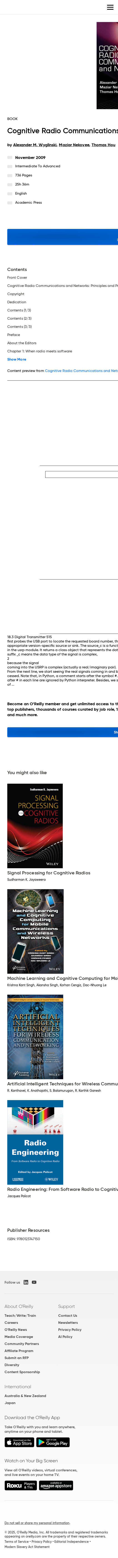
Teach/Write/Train (20, 1315)
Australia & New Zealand (25, 1395)
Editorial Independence (71, 1542)
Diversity (12, 1364)
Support (66, 1306)
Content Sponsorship (22, 1372)
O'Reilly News (16, 1329)
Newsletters (68, 1322)
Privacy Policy (69, 1329)
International (18, 1386)
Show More (16, 359)
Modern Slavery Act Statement (27, 1547)
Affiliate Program (19, 1350)
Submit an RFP (17, 1357)
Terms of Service (17, 1542)
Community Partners (22, 1343)
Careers (11, 1322)
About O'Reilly (19, 1306)
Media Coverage (19, 1336)
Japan (10, 1402)
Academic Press (28, 202)
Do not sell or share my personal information (37, 1523)
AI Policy (65, 1336)
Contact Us (67, 1315)
